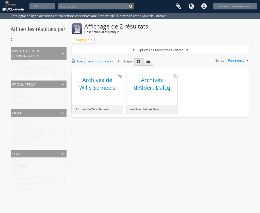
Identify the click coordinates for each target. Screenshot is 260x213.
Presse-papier (178, 6)
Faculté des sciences (27, 138)
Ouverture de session (234, 6)
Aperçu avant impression (93, 61)
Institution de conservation (26, 53)
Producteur (24, 84)
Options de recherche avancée (160, 50)
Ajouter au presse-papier (120, 75)
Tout (15, 62)
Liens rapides (204, 6)
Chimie (17, 197)
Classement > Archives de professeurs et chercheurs (51, 179)
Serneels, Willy (22, 97)
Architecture (21, 191)
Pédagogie (19, 166)
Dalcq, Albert (21, 103)
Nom (16, 112)
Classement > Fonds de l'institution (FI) (41, 185)
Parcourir (41, 6)
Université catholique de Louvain (36, 132)
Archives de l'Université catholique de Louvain (46, 75)
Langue (191, 6)
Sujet (17, 153)
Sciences (18, 172)
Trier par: (219, 60)
